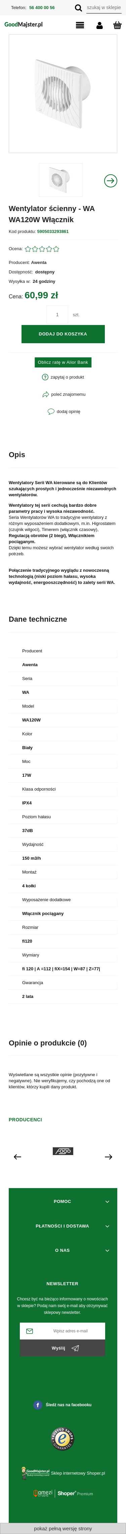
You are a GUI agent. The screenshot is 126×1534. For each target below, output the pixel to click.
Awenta (39, 262)
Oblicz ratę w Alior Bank (63, 362)
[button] (74, 25)
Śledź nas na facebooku (62, 1405)
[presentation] (17, 1156)
